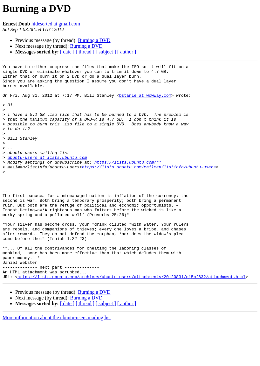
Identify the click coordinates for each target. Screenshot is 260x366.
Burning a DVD (94, 40)
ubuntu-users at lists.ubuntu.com (47, 176)
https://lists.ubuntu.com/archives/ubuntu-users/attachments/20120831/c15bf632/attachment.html (131, 319)
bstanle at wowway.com (145, 102)
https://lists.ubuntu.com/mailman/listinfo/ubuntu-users (149, 188)
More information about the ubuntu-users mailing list (57, 360)
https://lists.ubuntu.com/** (127, 182)
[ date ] (67, 51)
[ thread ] (85, 51)
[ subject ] (106, 51)
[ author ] (126, 51)
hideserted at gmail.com (55, 23)
